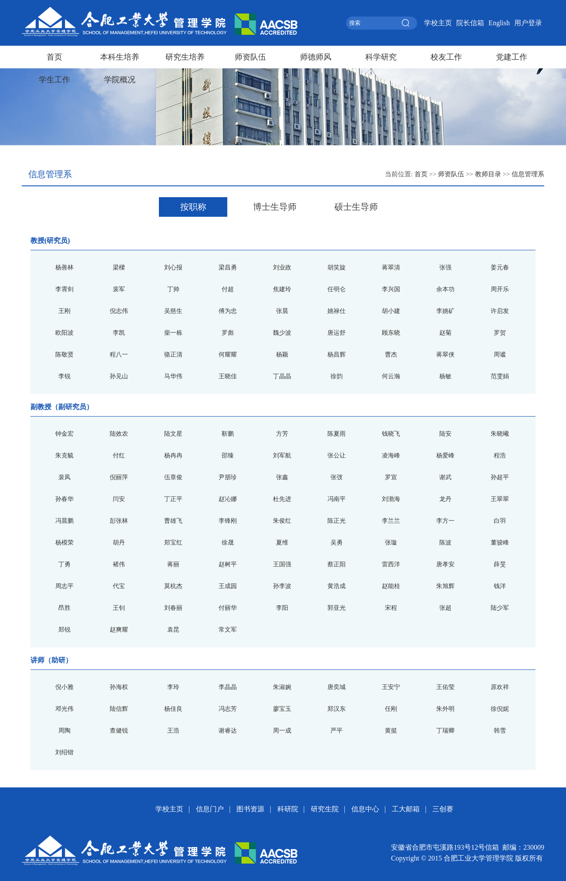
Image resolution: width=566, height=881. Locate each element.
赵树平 (228, 564)
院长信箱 (470, 23)
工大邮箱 (406, 809)
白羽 (500, 521)
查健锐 (119, 730)
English (499, 23)
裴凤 (64, 477)
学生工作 (54, 79)
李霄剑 (64, 289)
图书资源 (250, 809)
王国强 (282, 564)
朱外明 (445, 709)
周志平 (64, 586)
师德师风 (315, 57)
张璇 (391, 542)
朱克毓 (64, 455)
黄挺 (391, 730)
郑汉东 (336, 709)
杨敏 (445, 376)
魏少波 (282, 333)
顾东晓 (391, 333)
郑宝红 (173, 542)
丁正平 (173, 499)
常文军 (228, 629)
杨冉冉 (173, 455)
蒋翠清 (391, 267)
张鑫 (282, 477)
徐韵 (336, 376)
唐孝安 (445, 564)
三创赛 (442, 809)
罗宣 (391, 477)
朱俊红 (282, 521)
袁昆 (173, 629)
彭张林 (119, 521)
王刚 (64, 311)
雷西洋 (391, 564)
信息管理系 (528, 174)
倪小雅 (64, 687)
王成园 (228, 586)
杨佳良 (173, 709)
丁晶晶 (282, 376)
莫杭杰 (173, 586)
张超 (445, 608)
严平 (336, 730)
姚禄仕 (336, 311)
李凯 (119, 333)
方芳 (282, 433)
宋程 (391, 608)
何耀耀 (228, 354)
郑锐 (64, 629)
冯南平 (336, 499)
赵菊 (445, 333)
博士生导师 (274, 207)
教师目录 (488, 174)
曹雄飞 (173, 521)
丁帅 (173, 289)
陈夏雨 (336, 433)
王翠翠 (500, 499)
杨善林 (64, 267)
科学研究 (381, 57)
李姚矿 (445, 311)
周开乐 (500, 289)
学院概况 (119, 79)
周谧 (500, 354)
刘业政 (282, 267)
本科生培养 (119, 57)
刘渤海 (391, 499)
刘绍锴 (64, 752)
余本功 (445, 289)
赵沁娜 (228, 499)
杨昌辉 (336, 354)
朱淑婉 (282, 687)
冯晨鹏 (64, 521)
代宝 (119, 586)
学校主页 (438, 23)
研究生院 (325, 809)
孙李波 (282, 586)
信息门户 (210, 809)
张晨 (282, 311)
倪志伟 (119, 311)
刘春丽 (173, 608)
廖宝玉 (282, 709)
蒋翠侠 (445, 354)
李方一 (445, 521)
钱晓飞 (391, 433)
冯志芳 (228, 709)
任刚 (391, 709)
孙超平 (500, 477)
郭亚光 (336, 608)
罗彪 (228, 333)
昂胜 (64, 608)
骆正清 (173, 354)
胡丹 (119, 542)
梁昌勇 (228, 267)
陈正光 (336, 521)
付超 (228, 289)
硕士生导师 (356, 207)
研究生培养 (185, 57)
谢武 (445, 477)
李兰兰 (391, 521)
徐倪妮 (500, 709)
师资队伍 (250, 57)
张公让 (336, 455)
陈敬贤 (64, 354)
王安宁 (391, 687)
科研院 (287, 809)
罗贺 (500, 333)
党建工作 (511, 57)
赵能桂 (391, 586)
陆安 (445, 433)
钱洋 (500, 586)
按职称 (193, 207)
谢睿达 (228, 730)
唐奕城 (336, 687)
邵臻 (228, 455)
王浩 (173, 730)
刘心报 (173, 267)
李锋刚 (228, 521)
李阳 (282, 608)
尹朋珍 (228, 477)
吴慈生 (173, 311)
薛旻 (500, 564)
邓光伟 (64, 709)
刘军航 (282, 455)
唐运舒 (336, 333)
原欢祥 (500, 687)
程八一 (119, 354)
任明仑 (336, 289)
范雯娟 (500, 376)
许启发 (500, 311)
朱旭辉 (445, 586)
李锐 (64, 376)
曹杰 (391, 354)
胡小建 (391, 311)
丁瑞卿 (445, 730)
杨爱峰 (445, 455)
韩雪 (500, 730)
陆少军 (500, 608)
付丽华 (228, 608)
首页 (54, 57)
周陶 (64, 730)
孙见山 (119, 376)
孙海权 (119, 687)
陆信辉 (119, 709)
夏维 (282, 542)
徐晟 (228, 542)
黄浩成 (336, 586)
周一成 (282, 730)
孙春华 (64, 499)
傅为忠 (228, 311)
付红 (119, 455)
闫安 (119, 499)
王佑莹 (445, 687)
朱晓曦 (500, 433)
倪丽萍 (119, 477)
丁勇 (64, 564)
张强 (445, 267)
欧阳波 (64, 333)
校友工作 (446, 57)
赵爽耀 (119, 629)
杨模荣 (64, 542)
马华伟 (173, 376)
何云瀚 (391, 376)
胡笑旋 (336, 267)
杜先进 (282, 499)
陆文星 (173, 433)
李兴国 (391, 289)
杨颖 (282, 354)
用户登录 (528, 23)
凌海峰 (391, 455)
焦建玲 (282, 289)
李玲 (173, 687)
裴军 (119, 289)
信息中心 (365, 809)
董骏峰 (500, 542)
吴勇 (336, 542)
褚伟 (119, 564)
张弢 (336, 477)
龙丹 (445, 499)
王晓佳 (228, 376)
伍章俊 (173, 477)
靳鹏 (228, 433)
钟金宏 (64, 433)
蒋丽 (173, 564)
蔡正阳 (336, 564)
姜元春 (500, 267)
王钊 (119, 608)
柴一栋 (173, 333)
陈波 (445, 542)
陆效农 (119, 433)
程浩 (500, 455)
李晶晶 (228, 687)
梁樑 (119, 267)
